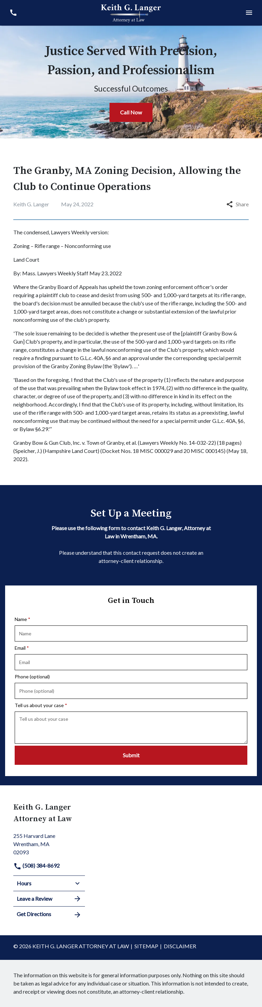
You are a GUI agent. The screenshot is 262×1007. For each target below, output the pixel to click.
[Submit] (131, 755)
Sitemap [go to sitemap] (146, 946)
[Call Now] (131, 112)
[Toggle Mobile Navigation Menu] (249, 12)
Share (238, 204)
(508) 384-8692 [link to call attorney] (36, 865)
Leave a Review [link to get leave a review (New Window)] (49, 899)
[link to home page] (131, 12)
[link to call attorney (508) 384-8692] (13, 12)
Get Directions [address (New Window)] (49, 914)
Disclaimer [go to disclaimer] (180, 946)
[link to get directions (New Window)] (49, 843)
